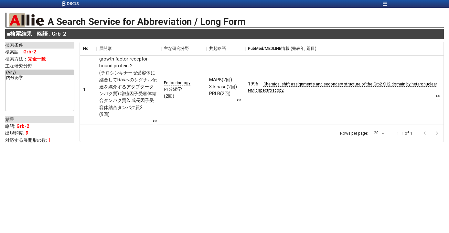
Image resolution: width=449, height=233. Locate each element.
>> (155, 120)
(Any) (39, 72)
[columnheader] (88, 48)
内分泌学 (39, 78)
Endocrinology (177, 82)
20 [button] (376, 132)
